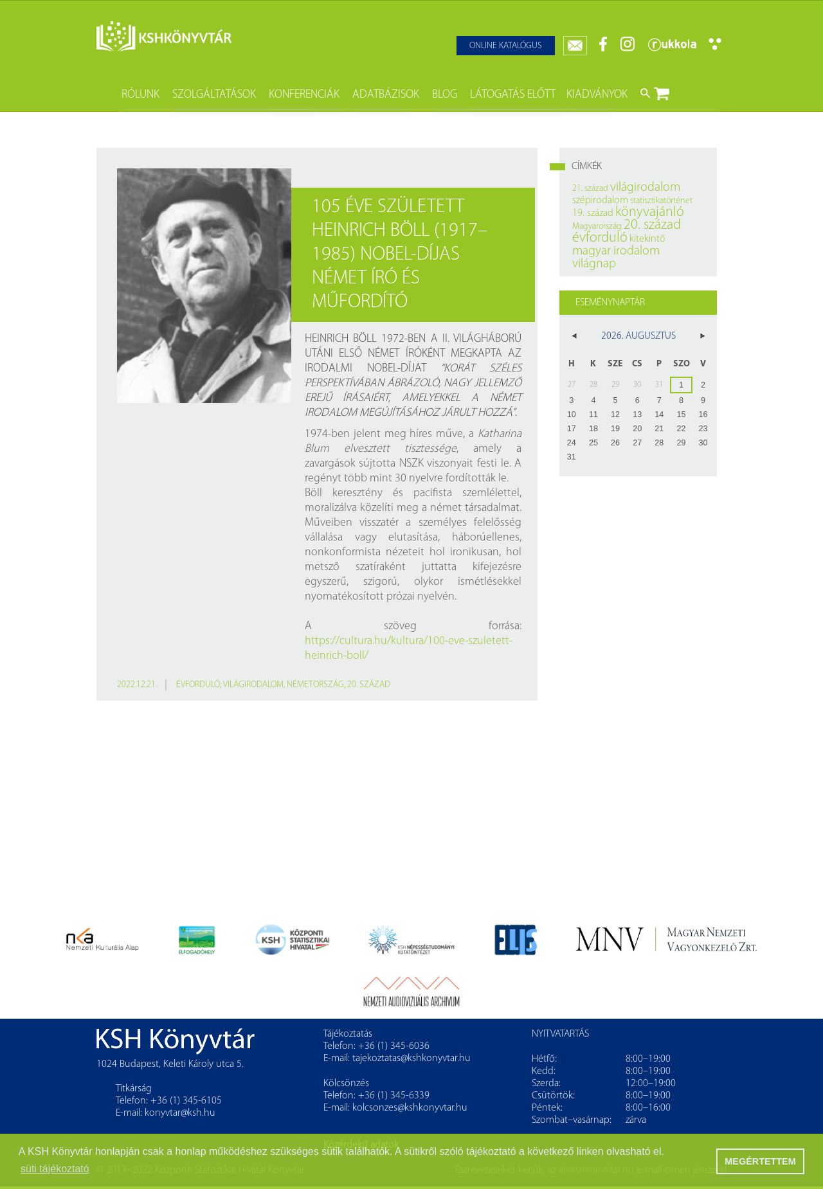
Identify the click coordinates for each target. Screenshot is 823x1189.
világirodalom (253, 685)
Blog (444, 95)
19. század (592, 213)
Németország (315, 685)
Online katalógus (505, 46)
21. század (590, 188)
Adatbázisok (385, 95)
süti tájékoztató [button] (55, 1168)
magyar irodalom (616, 251)
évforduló (198, 685)
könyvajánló (649, 212)
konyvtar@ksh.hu (180, 1113)
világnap (594, 264)
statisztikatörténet (661, 201)
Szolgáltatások (214, 95)
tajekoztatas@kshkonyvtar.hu (411, 1058)
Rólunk (140, 95)
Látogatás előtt (513, 95)
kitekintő (647, 239)
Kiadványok (597, 95)
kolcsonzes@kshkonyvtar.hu (409, 1108)
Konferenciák (304, 95)
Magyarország (597, 226)
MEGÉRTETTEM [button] (760, 1161)
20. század (368, 685)
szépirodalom (600, 200)
